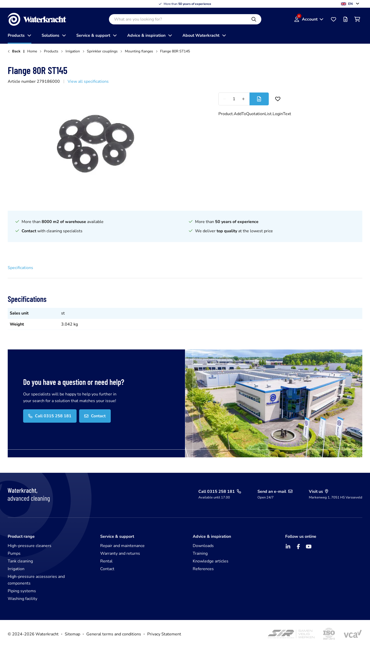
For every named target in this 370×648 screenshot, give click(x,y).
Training (200, 553)
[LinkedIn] (288, 546)
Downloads (203, 546)
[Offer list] (345, 19)
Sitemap (72, 634)
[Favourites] (333, 19)
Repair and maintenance (122, 546)
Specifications (20, 268)
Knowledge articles (210, 561)
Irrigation (16, 569)
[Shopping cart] (357, 19)
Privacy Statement (164, 634)
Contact (107, 569)
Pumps (14, 553)
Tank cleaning (20, 561)
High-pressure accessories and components (36, 580)
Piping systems (22, 591)
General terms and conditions (113, 634)
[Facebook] (298, 546)
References (203, 569)
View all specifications (88, 81)
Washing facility (22, 598)
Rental (106, 561)
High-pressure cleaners (29, 546)
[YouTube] (308, 546)
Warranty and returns (120, 553)
